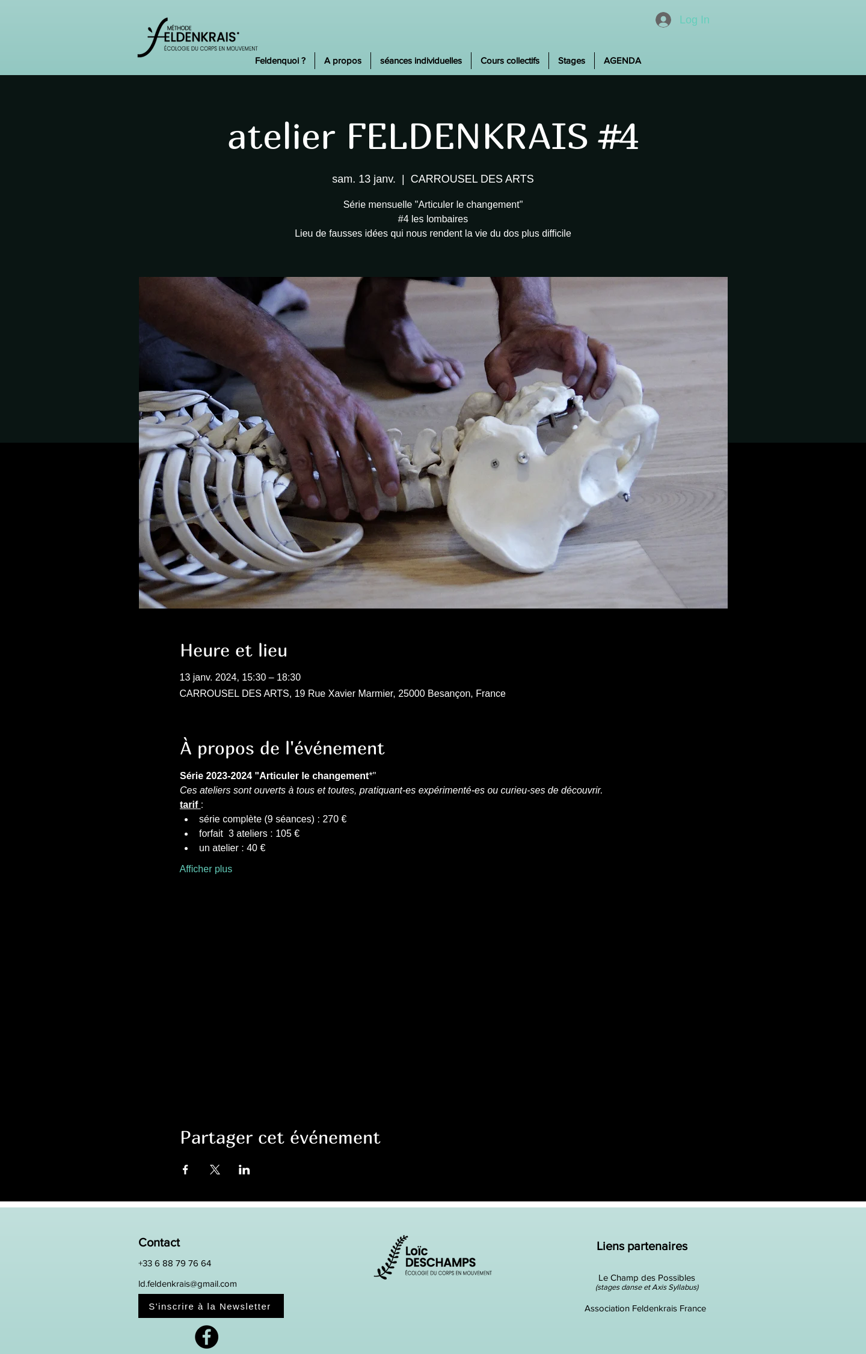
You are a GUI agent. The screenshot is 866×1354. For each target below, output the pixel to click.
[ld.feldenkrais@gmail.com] (206, 1283)
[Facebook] (206, 1337)
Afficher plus (206, 869)
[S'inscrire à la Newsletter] (211, 1306)
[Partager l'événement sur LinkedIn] (244, 1169)
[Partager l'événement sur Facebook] (185, 1169)
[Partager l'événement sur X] (215, 1169)
